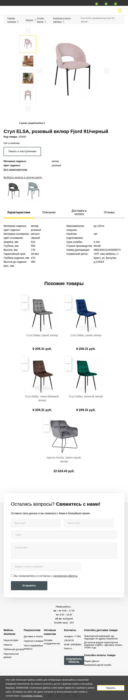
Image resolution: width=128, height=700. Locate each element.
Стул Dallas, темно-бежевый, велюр (42, 398)
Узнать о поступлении (22, 151)
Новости (8, 645)
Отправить (29, 585)
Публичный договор (14, 649)
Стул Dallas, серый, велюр (42, 335)
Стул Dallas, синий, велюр (85, 335)
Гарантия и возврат (34, 641)
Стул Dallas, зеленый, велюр (86, 396)
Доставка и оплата (33, 636)
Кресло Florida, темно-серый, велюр (64, 459)
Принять (110, 688)
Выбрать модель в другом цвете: (23, 177)
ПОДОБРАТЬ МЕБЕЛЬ (74, 660)
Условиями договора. (32, 696)
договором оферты (65, 575)
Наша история (11, 640)
